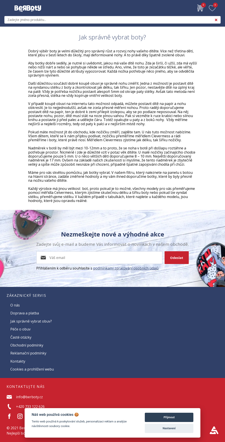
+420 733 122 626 (30, 406)
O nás (15, 305)
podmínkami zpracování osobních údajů (126, 268)
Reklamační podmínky (28, 353)
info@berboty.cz (29, 396)
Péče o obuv (20, 329)
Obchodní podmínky (26, 345)
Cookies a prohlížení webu (32, 369)
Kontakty (17, 361)
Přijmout (168, 417)
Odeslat (176, 257)
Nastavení (169, 428)
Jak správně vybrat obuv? (31, 321)
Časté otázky (20, 337)
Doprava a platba (24, 313)
